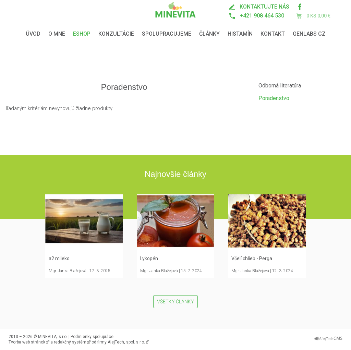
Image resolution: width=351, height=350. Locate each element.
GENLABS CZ (309, 34)
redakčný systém (70, 342)
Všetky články (175, 301)
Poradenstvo (273, 98)
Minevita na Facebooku (299, 6)
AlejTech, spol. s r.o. (126, 342)
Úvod (33, 34)
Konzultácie (116, 34)
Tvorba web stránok (27, 342)
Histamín (240, 34)
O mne (56, 34)
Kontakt (273, 34)
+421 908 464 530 (262, 15)
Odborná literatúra (279, 85)
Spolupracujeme (166, 34)
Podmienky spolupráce (92, 336)
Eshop (81, 34)
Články (209, 34)
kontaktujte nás (264, 6)
